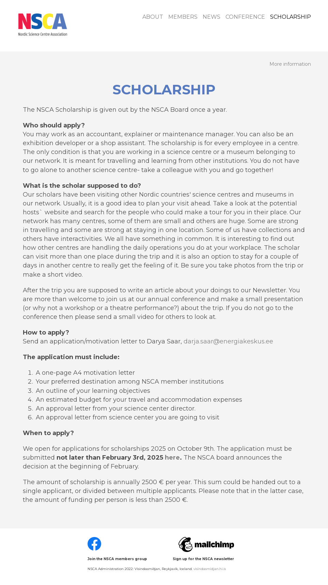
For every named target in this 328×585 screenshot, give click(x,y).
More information (290, 64)
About (152, 17)
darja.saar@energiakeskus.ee (228, 341)
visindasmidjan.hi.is (209, 569)
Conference (245, 17)
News (211, 17)
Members (183, 17)
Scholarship (290, 17)
